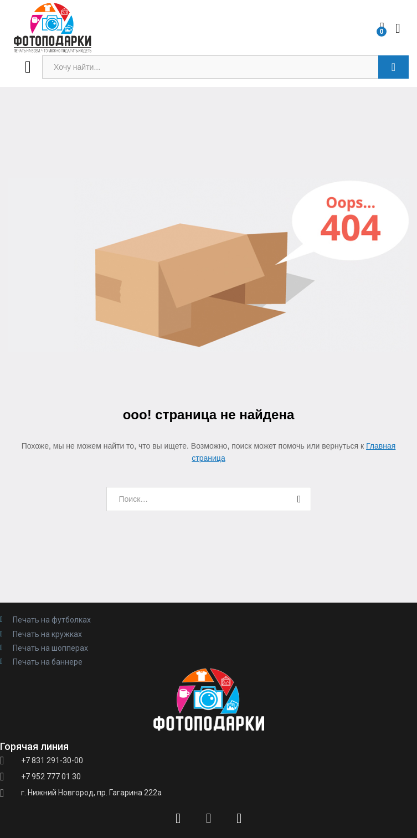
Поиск (393, 67)
